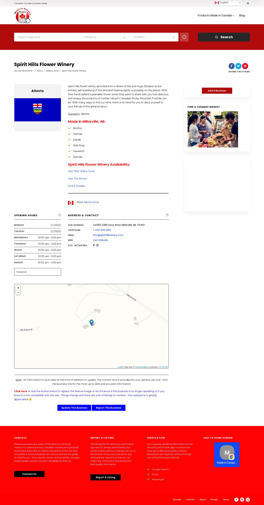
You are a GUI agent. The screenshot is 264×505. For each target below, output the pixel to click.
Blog (242, 15)
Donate (177, 499)
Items (39, 70)
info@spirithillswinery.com (108, 235)
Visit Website (100, 240)
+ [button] (18, 288)
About (203, 499)
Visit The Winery (77, 178)
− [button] (18, 292)
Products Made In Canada (216, 15)
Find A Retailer (76, 186)
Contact (190, 499)
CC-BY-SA (163, 367)
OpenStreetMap (141, 367)
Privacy (214, 499)
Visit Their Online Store (81, 171)
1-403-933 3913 (102, 230)
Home (29, 70)
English (221, 3)
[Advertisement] (217, 184)
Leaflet (120, 367)
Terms (226, 499)
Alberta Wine (52, 70)
